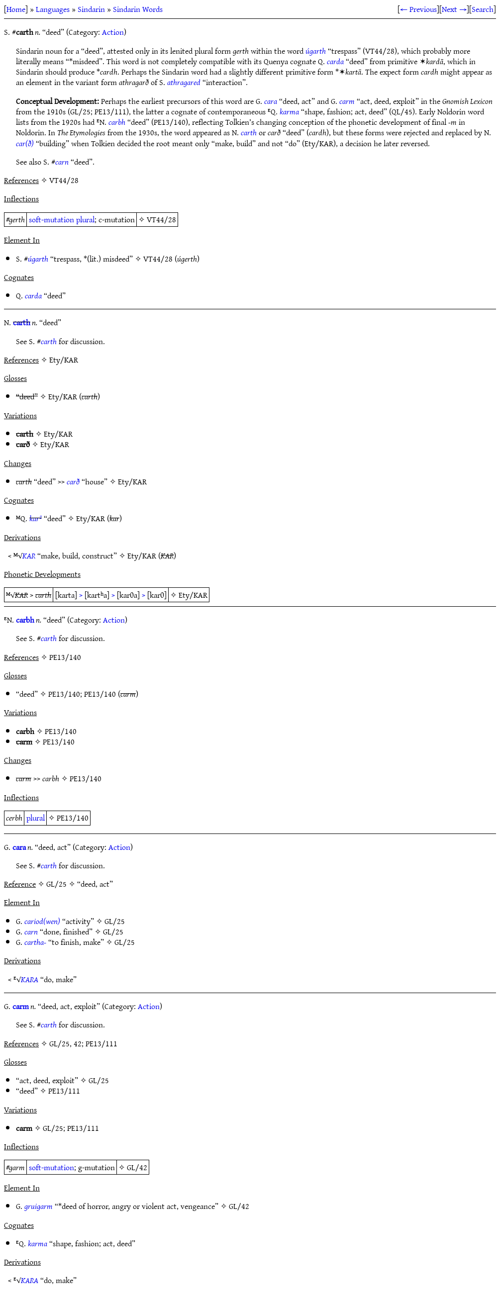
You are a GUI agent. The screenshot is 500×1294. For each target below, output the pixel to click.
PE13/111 (64, 1091)
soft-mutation (51, 219)
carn (62, 162)
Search (483, 9)
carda (335, 61)
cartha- (35, 942)
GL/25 (114, 921)
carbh (116, 122)
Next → (454, 9)
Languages (53, 9)
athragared (183, 82)
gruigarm (38, 1206)
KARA (29, 979)
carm (347, 101)
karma (289, 111)
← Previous (418, 9)
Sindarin (91, 9)
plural (85, 219)
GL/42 (137, 1167)
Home (15, 9)
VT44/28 (161, 219)
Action (113, 32)
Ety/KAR (62, 396)
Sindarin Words (138, 9)
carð (73, 481)
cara (270, 101)
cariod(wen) (42, 921)
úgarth (315, 51)
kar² (35, 518)
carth (249, 132)
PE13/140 (64, 694)
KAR (28, 555)
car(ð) (25, 143)
